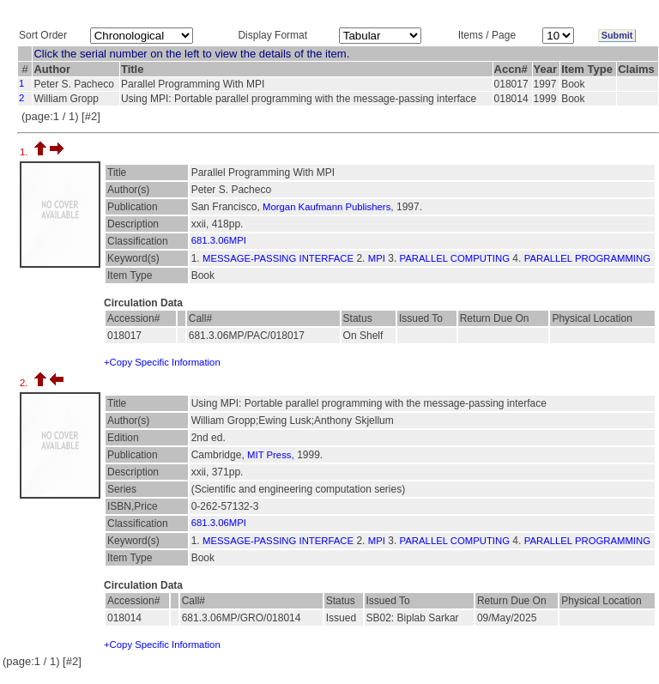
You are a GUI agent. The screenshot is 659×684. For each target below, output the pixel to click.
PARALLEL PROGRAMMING (587, 258)
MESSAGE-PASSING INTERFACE (278, 258)
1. (25, 152)
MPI (376, 258)
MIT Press (269, 455)
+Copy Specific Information (162, 362)
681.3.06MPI (218, 240)
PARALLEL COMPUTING (455, 258)
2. (25, 383)
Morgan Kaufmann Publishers (326, 207)
